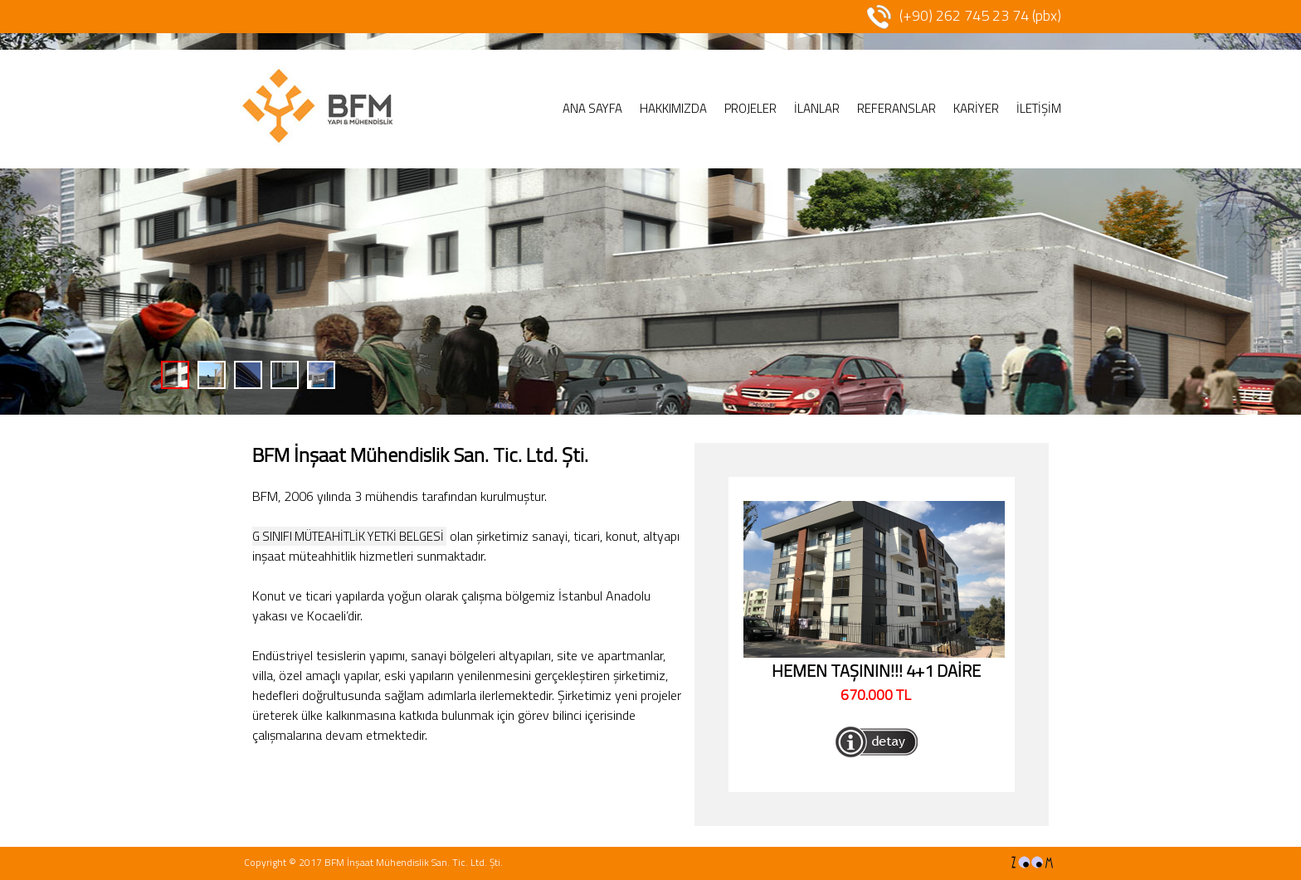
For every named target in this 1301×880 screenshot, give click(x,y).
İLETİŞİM (1038, 108)
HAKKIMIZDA (673, 108)
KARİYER (976, 108)
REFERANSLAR (896, 108)
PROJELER (750, 108)
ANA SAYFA (592, 108)
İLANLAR (817, 108)
